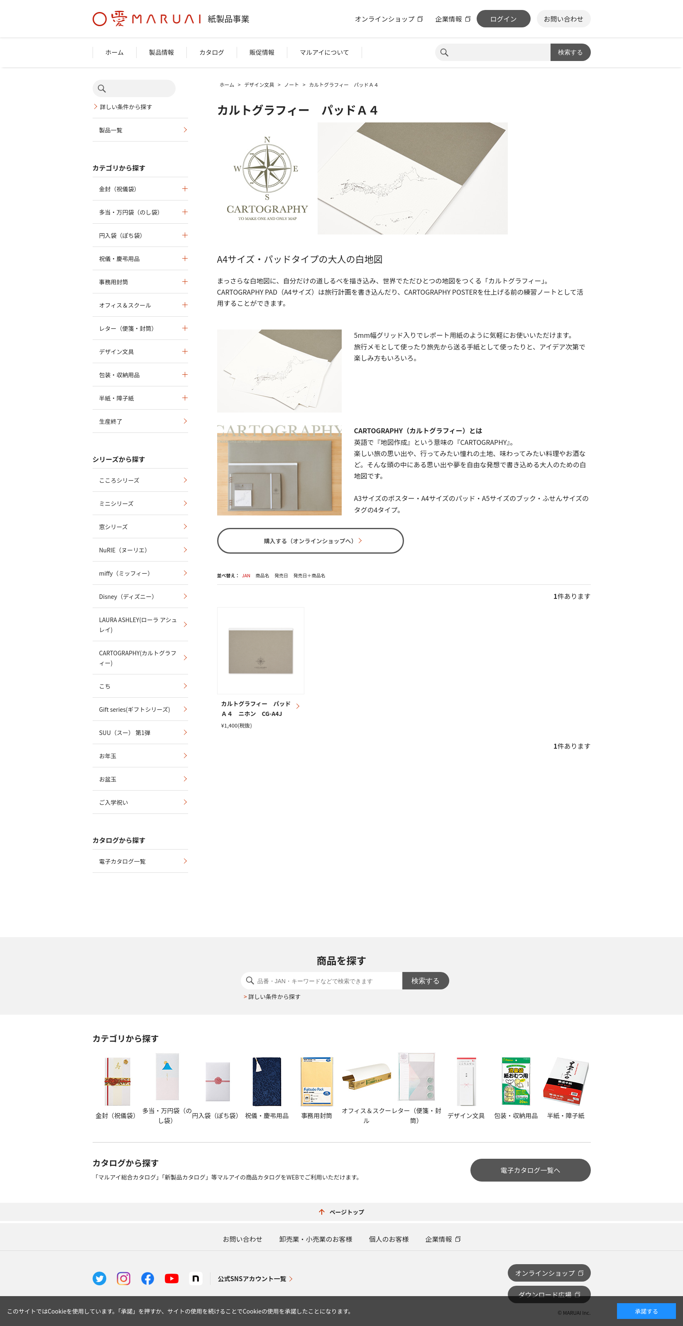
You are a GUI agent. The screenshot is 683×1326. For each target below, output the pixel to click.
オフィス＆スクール (125, 305)
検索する (570, 52)
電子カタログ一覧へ (530, 1170)
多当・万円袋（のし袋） (131, 212)
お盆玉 (108, 779)
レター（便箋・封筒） (128, 328)
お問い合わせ (563, 19)
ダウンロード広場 (544, 1294)
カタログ (211, 52)
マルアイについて (324, 52)
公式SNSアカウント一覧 (252, 1278)
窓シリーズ (113, 527)
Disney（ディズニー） (128, 596)
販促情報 (262, 52)
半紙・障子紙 (116, 398)
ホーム (114, 52)
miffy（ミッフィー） (126, 573)
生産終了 (110, 421)
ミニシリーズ (116, 503)
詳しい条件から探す (126, 107)
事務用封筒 (113, 282)
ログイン (503, 19)
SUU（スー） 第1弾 (124, 732)
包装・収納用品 (119, 375)
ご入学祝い (113, 802)
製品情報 (161, 52)
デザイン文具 (116, 351)
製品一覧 (110, 130)
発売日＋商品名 (309, 575)
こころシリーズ (119, 480)
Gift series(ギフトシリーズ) (134, 709)
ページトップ (342, 1212)
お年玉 (108, 756)
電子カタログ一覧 (122, 861)
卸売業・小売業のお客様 (315, 1239)
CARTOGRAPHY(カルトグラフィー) (138, 658)
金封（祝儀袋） (119, 189)
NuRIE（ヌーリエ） (125, 550)
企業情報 (448, 18)
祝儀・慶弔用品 (119, 258)
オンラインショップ (384, 18)
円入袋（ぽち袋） (122, 235)
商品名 (262, 575)
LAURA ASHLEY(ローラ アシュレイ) (138, 624)
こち (105, 686)
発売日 (281, 575)
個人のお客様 (389, 1239)
